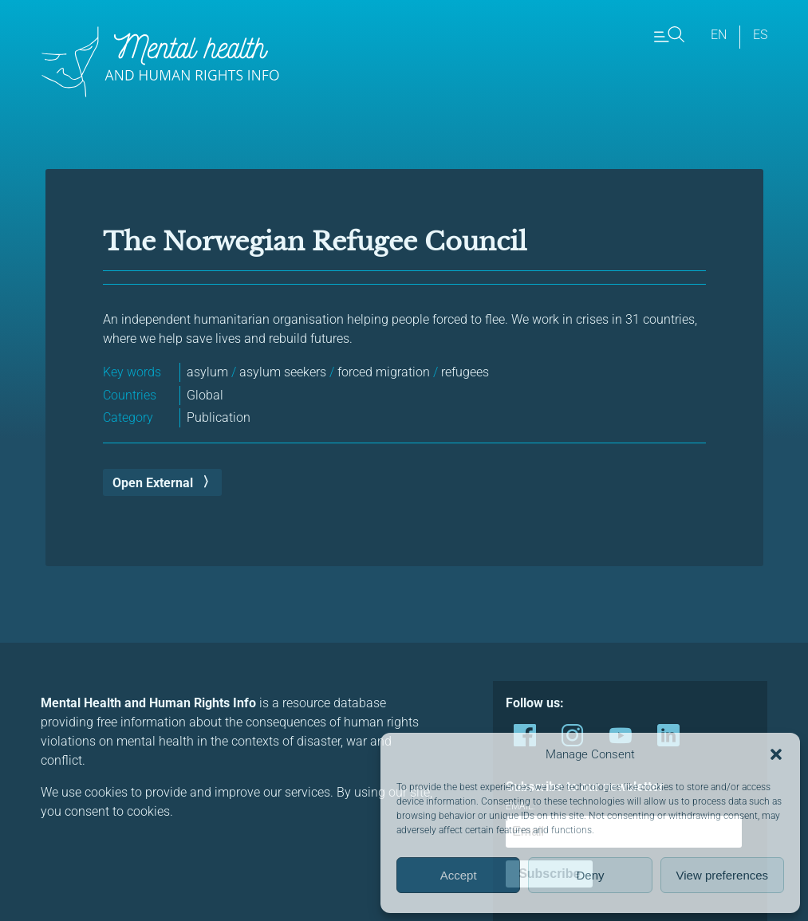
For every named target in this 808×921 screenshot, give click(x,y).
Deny (590, 875)
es (760, 34)
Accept (458, 875)
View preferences (722, 875)
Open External (152, 482)
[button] (776, 754)
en (719, 34)
